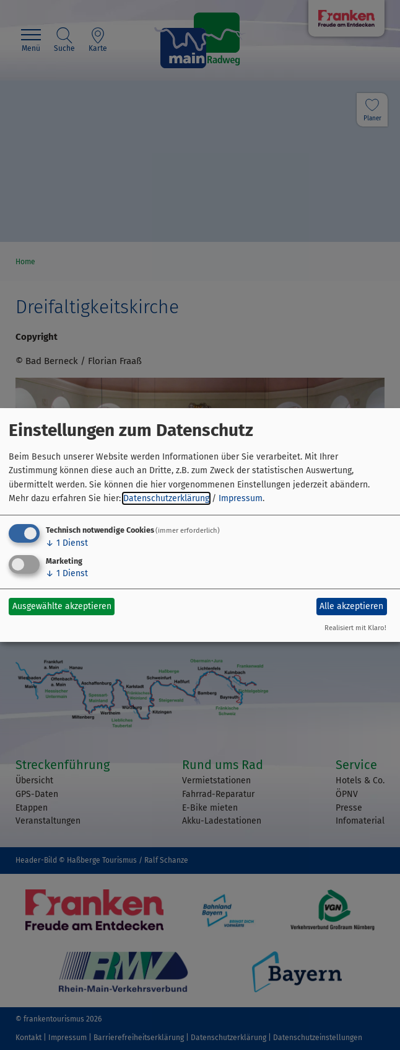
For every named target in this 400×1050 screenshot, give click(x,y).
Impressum (241, 498)
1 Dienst (67, 543)
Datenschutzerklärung (166, 498)
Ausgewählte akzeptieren (61, 606)
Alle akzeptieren (351, 606)
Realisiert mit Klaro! (355, 628)
